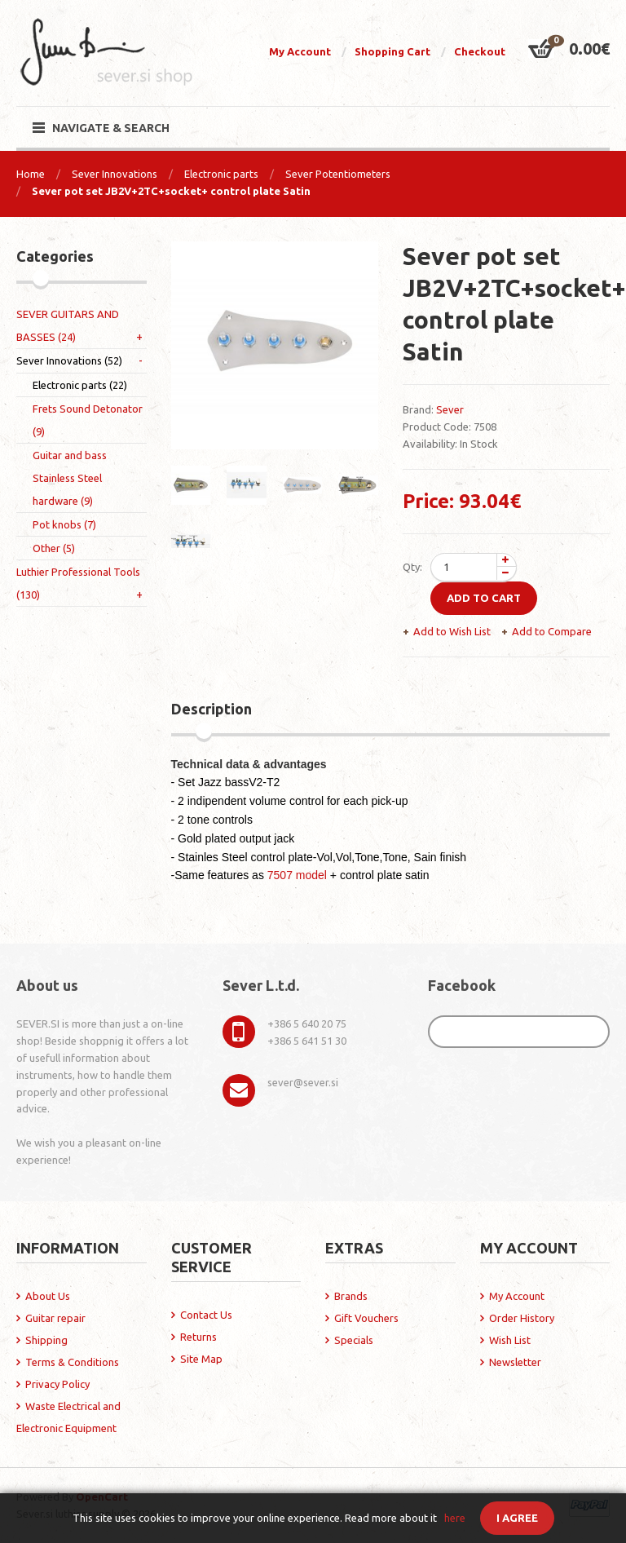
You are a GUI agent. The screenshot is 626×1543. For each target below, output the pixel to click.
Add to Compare (552, 631)
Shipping (46, 1340)
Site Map (201, 1358)
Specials (353, 1340)
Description (211, 709)
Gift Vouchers (366, 1318)
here (454, 1517)
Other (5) (54, 548)
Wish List (510, 1340)
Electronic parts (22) (80, 385)
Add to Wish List (452, 631)
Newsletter (515, 1362)
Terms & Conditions (72, 1362)
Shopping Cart (392, 51)
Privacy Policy (57, 1384)
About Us (47, 1296)
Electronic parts (221, 173)
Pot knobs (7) (64, 524)
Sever (450, 409)
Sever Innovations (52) (69, 360)
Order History (521, 1318)
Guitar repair (55, 1318)
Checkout (479, 51)
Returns (198, 1336)
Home (30, 173)
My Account (300, 51)
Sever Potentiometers (337, 173)
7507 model (297, 875)
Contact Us (206, 1314)
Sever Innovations (114, 173)
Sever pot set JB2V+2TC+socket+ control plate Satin (171, 191)
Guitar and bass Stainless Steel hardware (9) (70, 477)
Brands (351, 1296)
